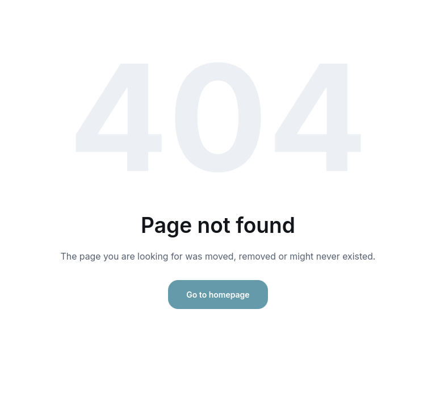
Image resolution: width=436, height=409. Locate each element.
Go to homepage (217, 294)
